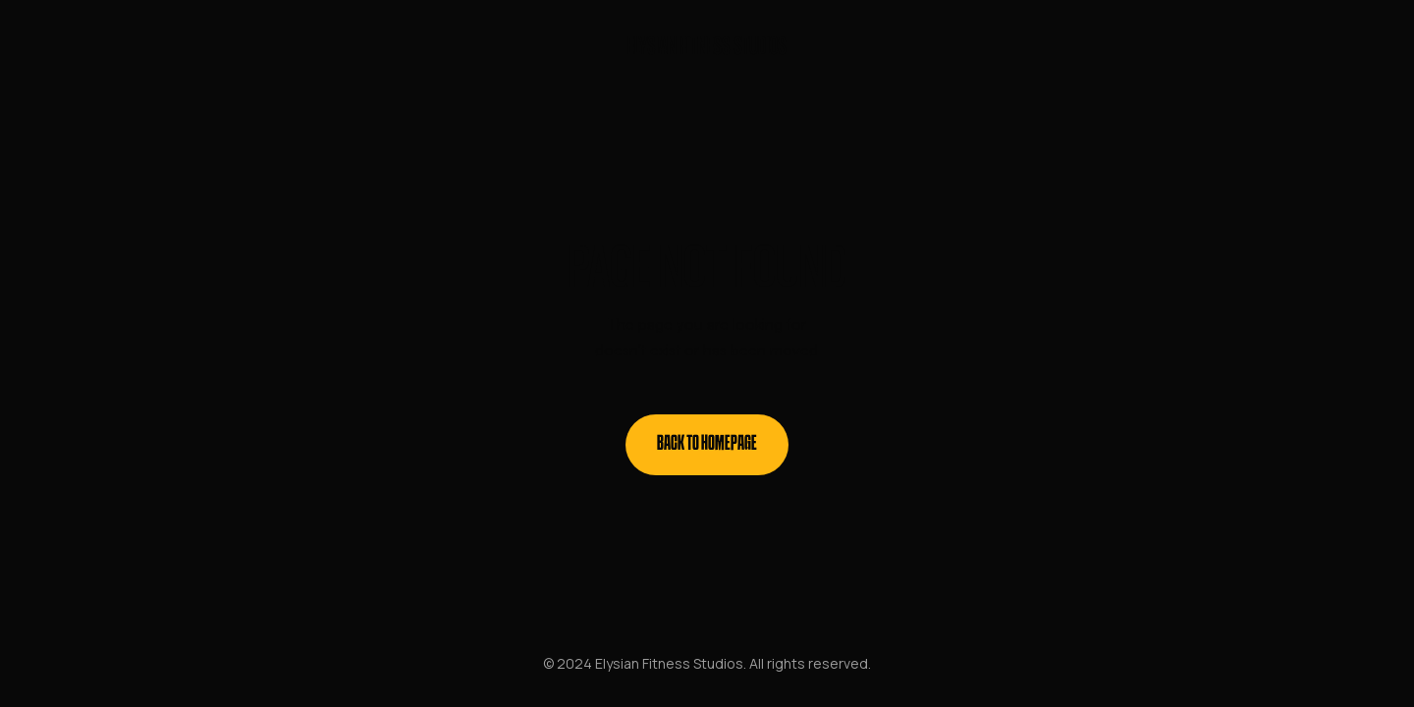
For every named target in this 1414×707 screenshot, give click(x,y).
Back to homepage (707, 444)
